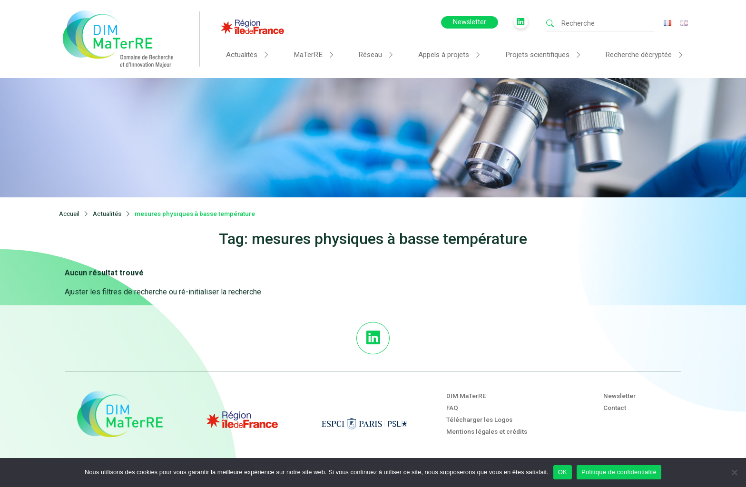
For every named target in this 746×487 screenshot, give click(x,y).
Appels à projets (443, 54)
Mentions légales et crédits (486, 431)
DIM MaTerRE (466, 395)
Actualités (241, 54)
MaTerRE (308, 54)
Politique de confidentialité (619, 472)
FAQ (452, 407)
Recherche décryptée (638, 54)
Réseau (370, 54)
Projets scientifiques (537, 54)
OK (562, 472)
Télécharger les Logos (479, 419)
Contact (614, 407)
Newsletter (469, 22)
